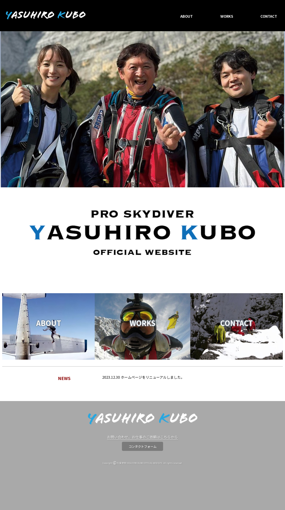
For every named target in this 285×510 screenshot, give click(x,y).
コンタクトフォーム (142, 446)
